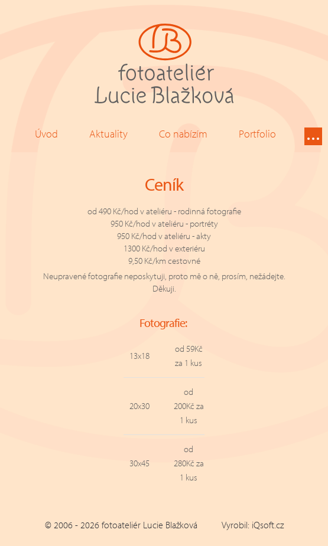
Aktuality (108, 133)
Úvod (46, 133)
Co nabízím (183, 133)
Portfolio (257, 133)
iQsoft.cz (268, 525)
